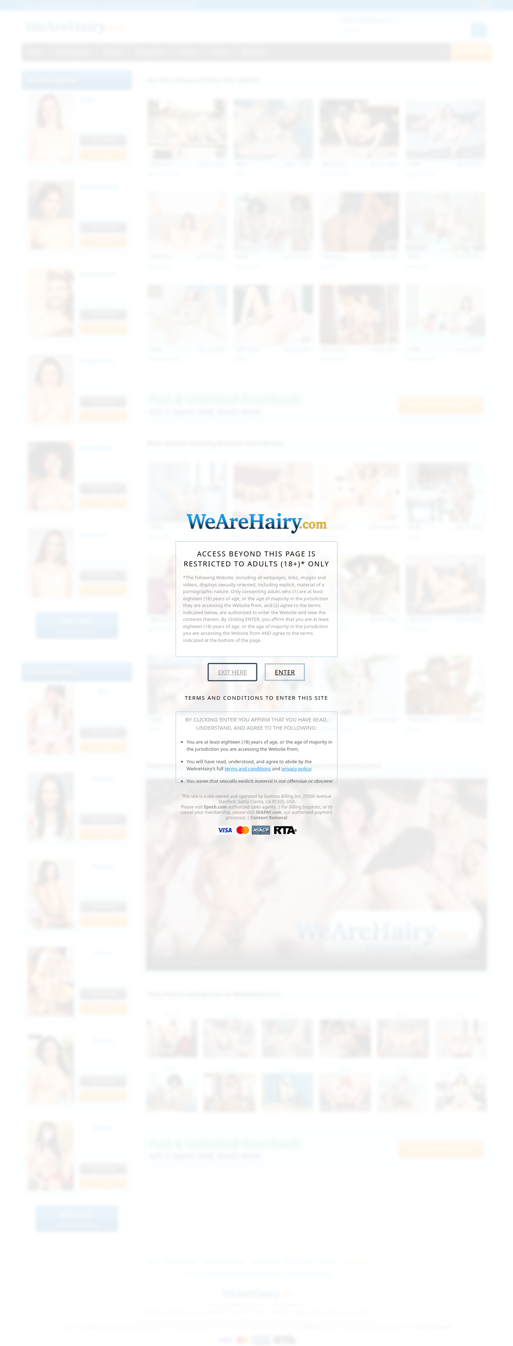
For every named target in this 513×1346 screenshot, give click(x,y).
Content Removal (268, 817)
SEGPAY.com (268, 812)
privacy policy (296, 768)
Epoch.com (215, 807)
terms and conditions (248, 768)
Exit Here (232, 672)
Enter (285, 672)
